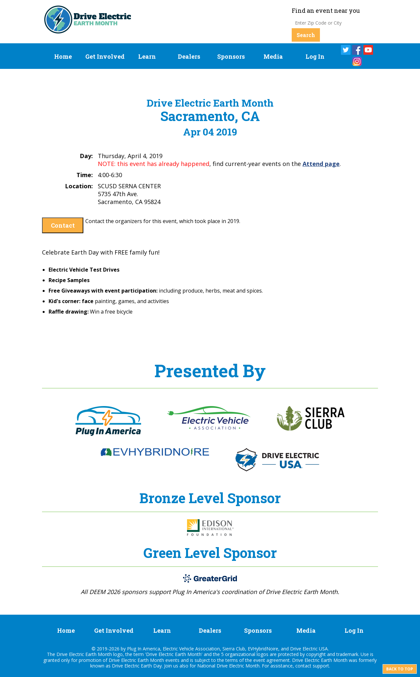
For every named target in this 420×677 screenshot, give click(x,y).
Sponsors (231, 56)
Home (63, 56)
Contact (63, 225)
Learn (147, 56)
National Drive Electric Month (228, 666)
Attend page (321, 164)
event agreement (271, 660)
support (321, 666)
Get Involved (105, 56)
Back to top (399, 669)
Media (273, 56)
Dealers (189, 56)
